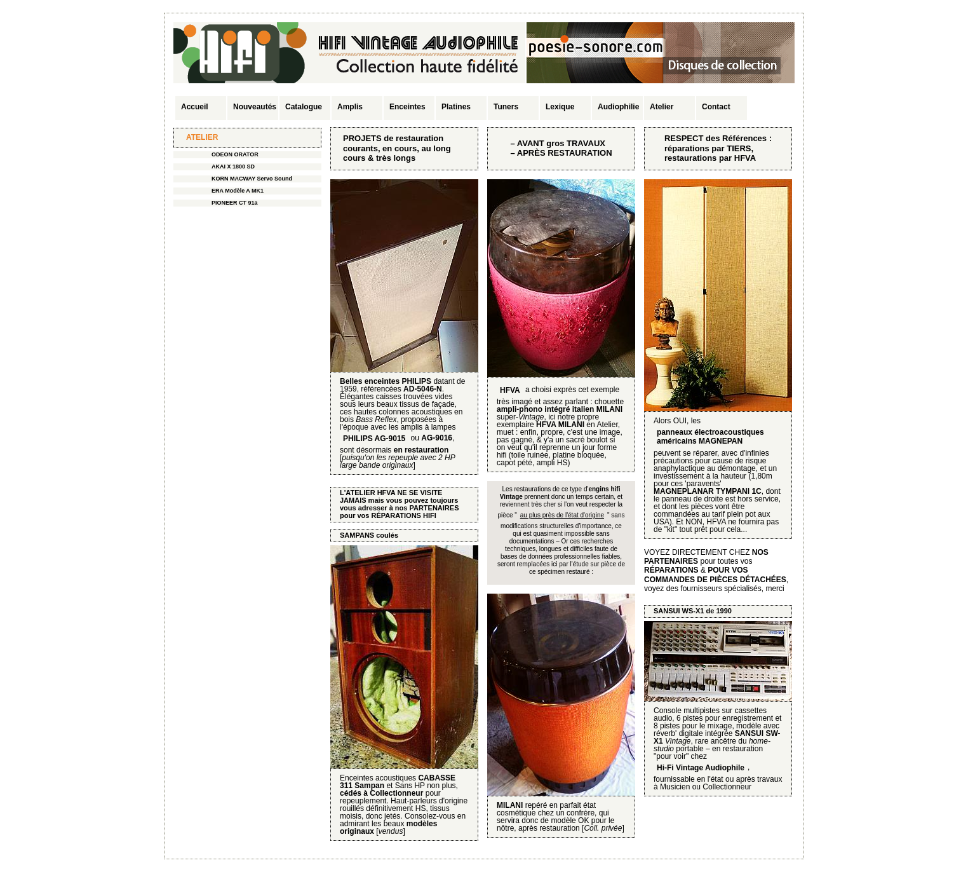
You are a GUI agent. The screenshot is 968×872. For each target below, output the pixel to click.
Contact (716, 106)
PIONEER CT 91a (235, 203)
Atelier (661, 106)
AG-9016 (436, 437)
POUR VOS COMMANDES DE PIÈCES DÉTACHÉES (715, 574)
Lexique (560, 106)
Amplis (350, 106)
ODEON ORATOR (235, 154)
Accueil (194, 106)
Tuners (506, 106)
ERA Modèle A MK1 (238, 190)
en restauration (421, 450)
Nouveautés (254, 106)
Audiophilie (618, 106)
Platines (456, 106)
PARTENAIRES (434, 508)
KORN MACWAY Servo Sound (252, 178)
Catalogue (303, 106)
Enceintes (407, 106)
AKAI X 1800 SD (233, 166)
